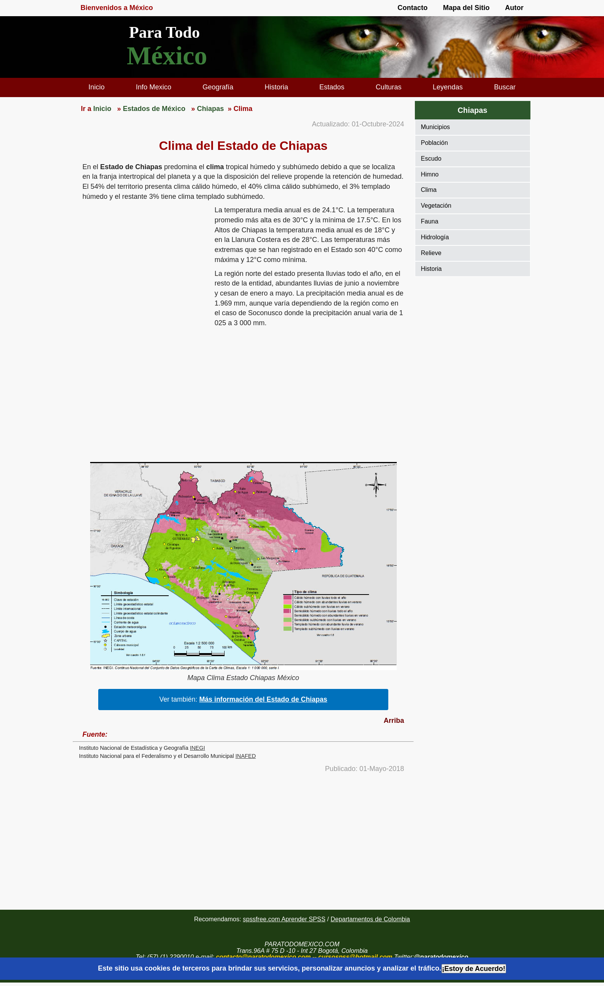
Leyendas (448, 87)
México (167, 55)
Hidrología (435, 237)
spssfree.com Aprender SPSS (284, 918)
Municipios (435, 127)
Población (434, 142)
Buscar (504, 87)
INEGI (197, 748)
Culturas (388, 87)
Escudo (431, 158)
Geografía (218, 87)
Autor (514, 8)
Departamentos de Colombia (370, 918)
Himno (430, 174)
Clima (429, 189)
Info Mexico (153, 87)
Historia (276, 87)
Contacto (413, 8)
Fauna (429, 221)
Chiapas (472, 110)
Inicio (97, 87)
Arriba (394, 720)
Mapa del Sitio (466, 8)
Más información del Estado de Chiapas (263, 699)
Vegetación (436, 205)
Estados (331, 87)
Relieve (431, 253)
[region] (143, 265)
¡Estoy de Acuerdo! (473, 969)
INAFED (245, 756)
